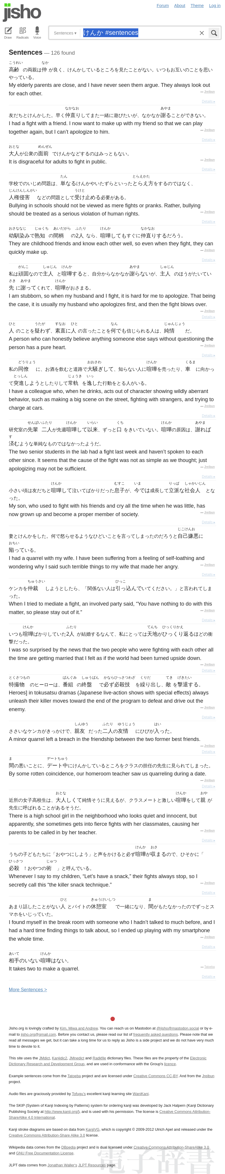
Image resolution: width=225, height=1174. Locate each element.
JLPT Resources (92, 1165)
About (179, 5)
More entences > (28, 989)
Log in (215, 5)
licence (170, 1064)
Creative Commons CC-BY (155, 1076)
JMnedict (76, 1058)
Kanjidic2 (59, 1058)
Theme (197, 5)
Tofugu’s (79, 1094)
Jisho (22, 12)
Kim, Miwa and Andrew (79, 1028)
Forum (163, 5)
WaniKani (141, 1094)
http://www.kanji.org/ (61, 1111)
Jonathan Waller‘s (62, 1165)
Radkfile (99, 1058)
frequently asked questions (155, 1034)
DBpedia (68, 1147)
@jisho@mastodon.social (177, 1028)
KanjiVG (92, 1129)
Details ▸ (208, 101)
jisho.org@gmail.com (38, 1034)
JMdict (44, 1058)
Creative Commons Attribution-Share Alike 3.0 (47, 1135)
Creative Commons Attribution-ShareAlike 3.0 (171, 1147)
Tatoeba (209, 966)
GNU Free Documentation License (45, 1153)
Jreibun (209, 91)
